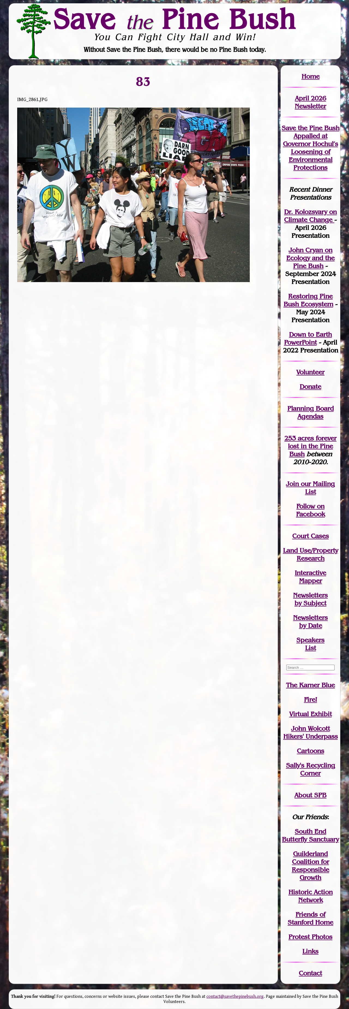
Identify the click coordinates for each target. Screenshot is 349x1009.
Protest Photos (310, 937)
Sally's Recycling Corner (310, 769)
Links (310, 951)
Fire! (310, 699)
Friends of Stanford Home (310, 918)
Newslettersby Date (310, 621)
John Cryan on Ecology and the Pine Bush (310, 258)
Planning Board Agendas (310, 412)
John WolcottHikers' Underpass (310, 732)
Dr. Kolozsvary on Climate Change (310, 216)
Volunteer (310, 372)
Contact (310, 973)
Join (292, 484)
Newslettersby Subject (310, 599)
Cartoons (310, 751)
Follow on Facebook (310, 510)
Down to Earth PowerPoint (308, 338)
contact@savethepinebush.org (235, 996)
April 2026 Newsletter (310, 102)
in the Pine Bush (312, 446)
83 (143, 81)
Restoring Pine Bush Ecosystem (308, 300)
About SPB (310, 795)
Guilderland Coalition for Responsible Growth (310, 865)
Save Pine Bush (174, 19)
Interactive (310, 573)
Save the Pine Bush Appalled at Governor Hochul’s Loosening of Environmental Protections (310, 147)
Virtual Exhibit (310, 714)
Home (311, 76)
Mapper (310, 581)
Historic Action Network (310, 896)
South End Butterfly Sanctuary (310, 835)
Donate (310, 386)
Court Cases (310, 536)
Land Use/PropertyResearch (310, 554)
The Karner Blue (310, 685)
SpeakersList (310, 644)
